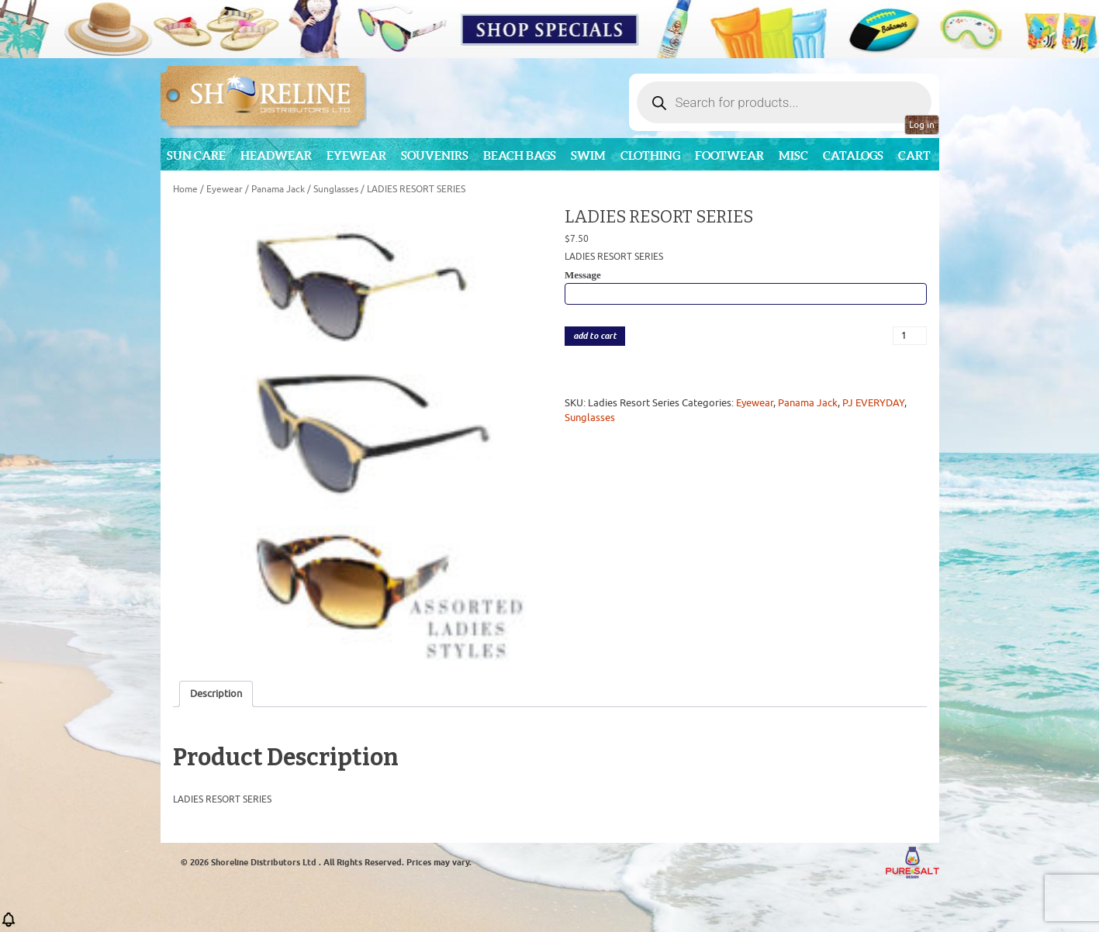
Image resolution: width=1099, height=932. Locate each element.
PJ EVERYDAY (873, 402)
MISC (793, 155)
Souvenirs (434, 155)
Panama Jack (278, 189)
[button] (8, 924)
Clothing (650, 155)
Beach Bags (519, 155)
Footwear (729, 155)
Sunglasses (335, 189)
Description (216, 693)
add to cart (595, 336)
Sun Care (196, 155)
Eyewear (356, 155)
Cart (914, 155)
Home (185, 189)
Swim (588, 155)
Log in (922, 125)
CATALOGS (853, 155)
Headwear (276, 155)
